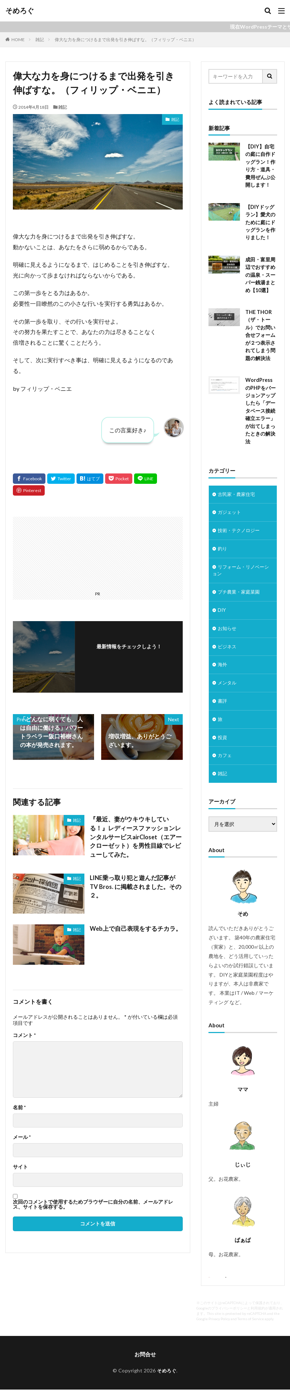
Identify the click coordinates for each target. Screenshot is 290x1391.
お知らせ (228, 627)
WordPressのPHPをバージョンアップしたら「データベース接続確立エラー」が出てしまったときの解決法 (260, 406)
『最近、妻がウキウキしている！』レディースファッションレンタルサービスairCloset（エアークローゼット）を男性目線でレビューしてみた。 (135, 836)
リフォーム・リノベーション (242, 568)
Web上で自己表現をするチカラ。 (133, 927)
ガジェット (230, 508)
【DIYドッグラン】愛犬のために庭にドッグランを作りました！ (260, 221)
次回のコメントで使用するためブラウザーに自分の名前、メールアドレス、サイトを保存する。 (93, 1203)
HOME (18, 39)
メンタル (228, 683)
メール (22, 1135)
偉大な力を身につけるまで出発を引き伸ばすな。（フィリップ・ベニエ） (125, 39)
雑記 (39, 39)
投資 (223, 739)
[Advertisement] (55, 552)
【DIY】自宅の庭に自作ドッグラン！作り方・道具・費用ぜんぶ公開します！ (260, 165)
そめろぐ (19, 10)
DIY (222, 609)
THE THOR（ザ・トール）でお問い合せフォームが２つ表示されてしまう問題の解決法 (260, 332)
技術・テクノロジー (240, 527)
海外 (223, 665)
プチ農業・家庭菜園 (240, 590)
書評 (223, 702)
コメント (24, 1033)
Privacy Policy (219, 1321)
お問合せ (145, 1356)
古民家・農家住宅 (238, 490)
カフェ (225, 758)
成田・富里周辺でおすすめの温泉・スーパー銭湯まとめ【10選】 (260, 273)
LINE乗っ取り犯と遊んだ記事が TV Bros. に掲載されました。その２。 (135, 880)
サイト (20, 1165)
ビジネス (228, 646)
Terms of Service (250, 1321)
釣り (223, 545)
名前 (19, 1106)
